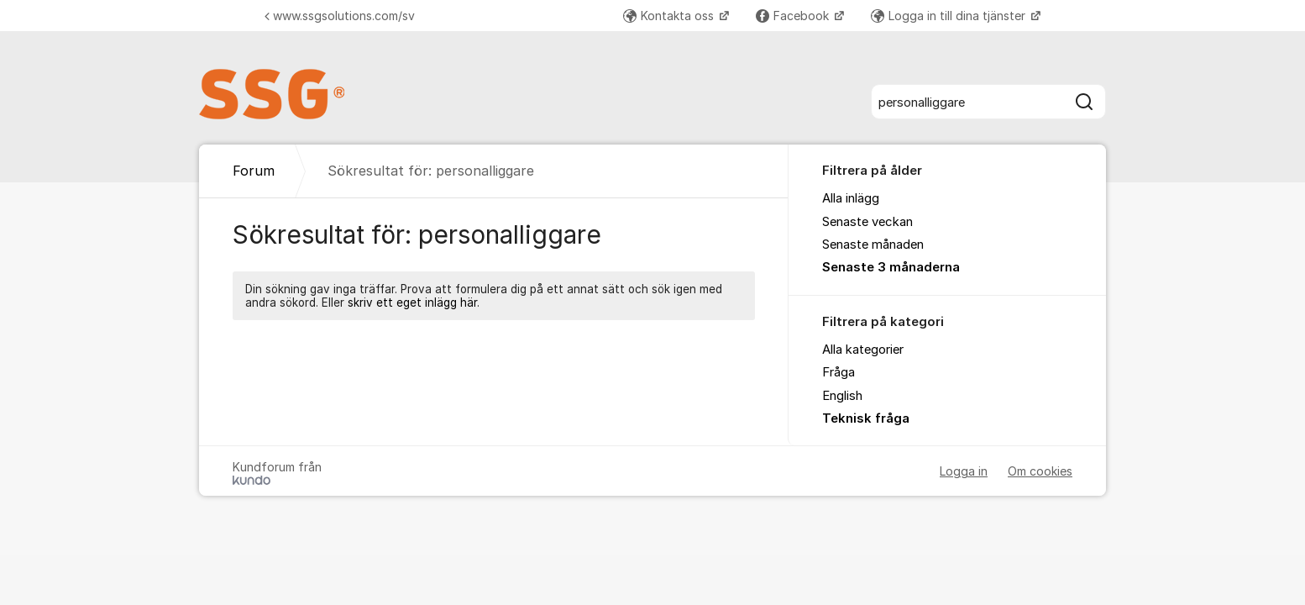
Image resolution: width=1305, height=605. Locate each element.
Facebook (794, 15)
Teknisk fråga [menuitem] (865, 418)
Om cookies (1040, 471)
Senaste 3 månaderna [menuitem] (891, 267)
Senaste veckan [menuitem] (867, 221)
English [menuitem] (842, 395)
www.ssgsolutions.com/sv (340, 15)
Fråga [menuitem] (838, 372)
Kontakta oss (670, 15)
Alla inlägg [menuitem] (850, 198)
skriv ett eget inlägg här (412, 302)
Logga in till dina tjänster (950, 15)
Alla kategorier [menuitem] (863, 349)
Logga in (964, 471)
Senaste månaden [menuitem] (873, 244)
